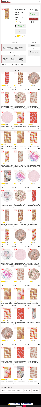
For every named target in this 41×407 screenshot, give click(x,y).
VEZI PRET (33, 19)
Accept (24, 406)
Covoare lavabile (27, 390)
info (12, 89)
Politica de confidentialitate (21, 400)
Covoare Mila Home (11, 390)
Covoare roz (4, 390)
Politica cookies (29, 400)
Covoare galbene (35, 390)
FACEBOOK (17, 397)
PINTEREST (23, 397)
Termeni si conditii (11, 400)
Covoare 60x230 (20, 390)
